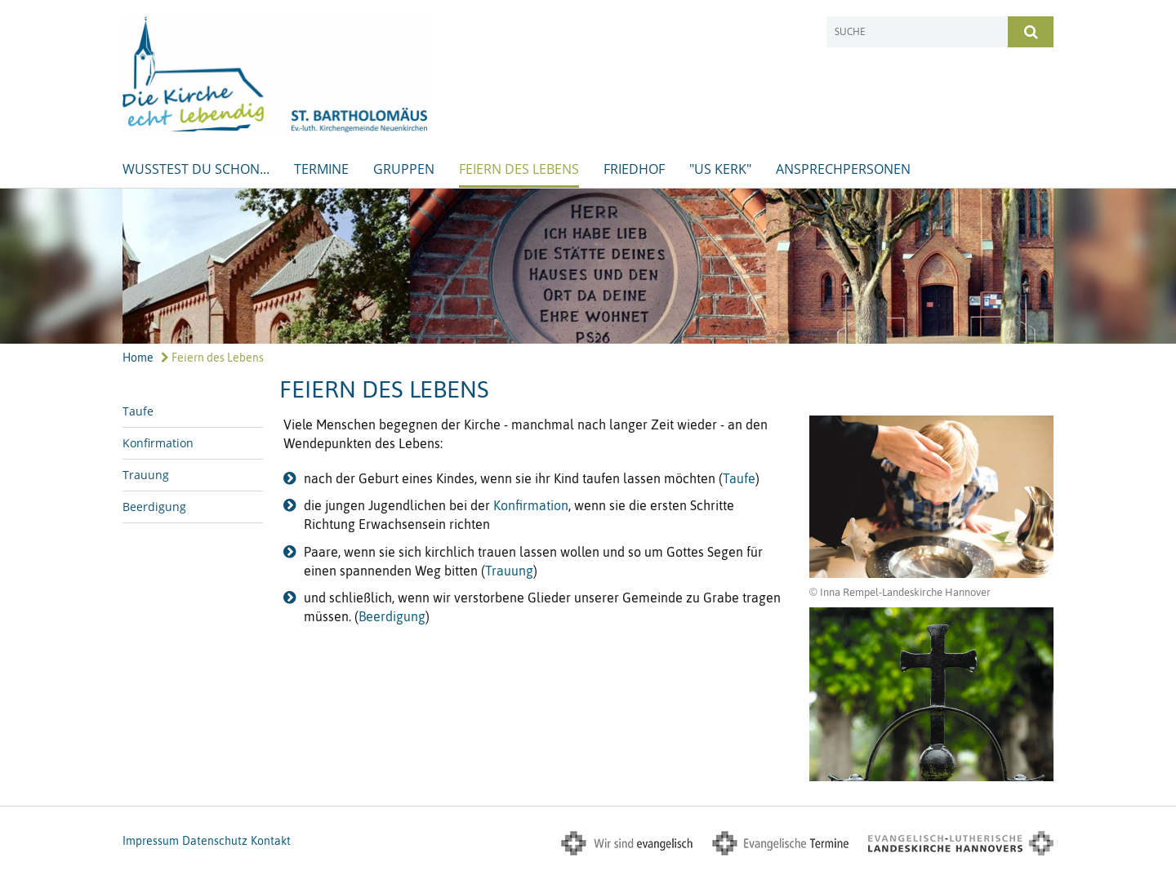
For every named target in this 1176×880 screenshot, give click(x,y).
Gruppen (403, 169)
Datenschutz (214, 840)
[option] (588, 266)
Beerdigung (154, 506)
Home (138, 357)
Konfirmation (158, 443)
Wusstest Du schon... (196, 169)
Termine (321, 169)
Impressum (150, 840)
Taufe (138, 411)
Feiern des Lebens (519, 169)
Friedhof (634, 169)
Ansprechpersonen (843, 169)
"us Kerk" (720, 169)
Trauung (145, 474)
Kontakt (271, 840)
